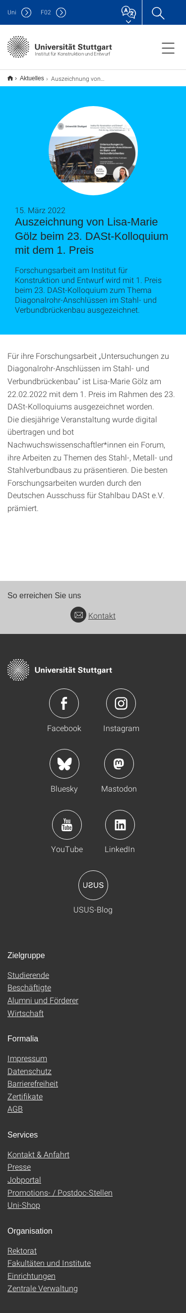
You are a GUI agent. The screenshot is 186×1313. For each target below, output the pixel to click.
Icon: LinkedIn (120, 818)
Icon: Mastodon (119, 757)
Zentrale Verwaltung (42, 1281)
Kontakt (93, 609)
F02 (46, 12)
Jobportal (24, 1173)
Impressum (27, 1051)
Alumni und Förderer (42, 993)
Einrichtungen (31, 1269)
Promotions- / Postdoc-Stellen (60, 1186)
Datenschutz (29, 1064)
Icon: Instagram (121, 697)
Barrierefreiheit (32, 1077)
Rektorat (22, 1244)
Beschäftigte (29, 980)
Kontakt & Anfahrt (38, 1147)
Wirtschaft (25, 1006)
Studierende (28, 968)
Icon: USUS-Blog (93, 879)
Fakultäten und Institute (49, 1256)
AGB (15, 1102)
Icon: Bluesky (64, 757)
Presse (19, 1160)
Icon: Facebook (64, 697)
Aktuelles (26, 74)
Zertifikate (25, 1090)
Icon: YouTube (67, 818)
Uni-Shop (23, 1198)
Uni (11, 12)
